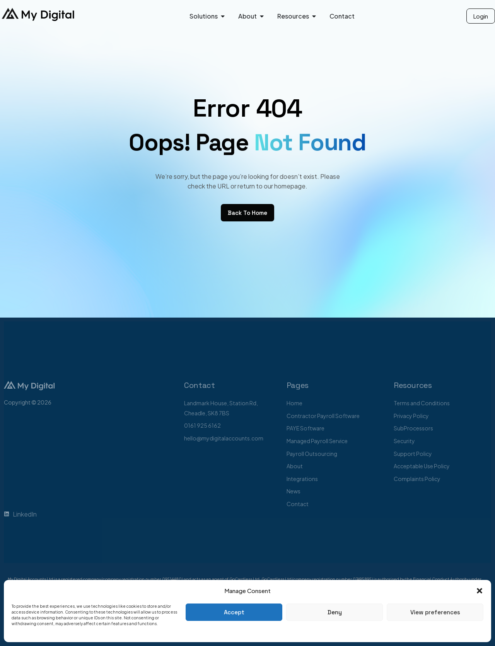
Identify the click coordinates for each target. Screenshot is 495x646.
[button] (479, 591)
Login (480, 16)
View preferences (435, 612)
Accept (234, 612)
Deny (335, 612)
